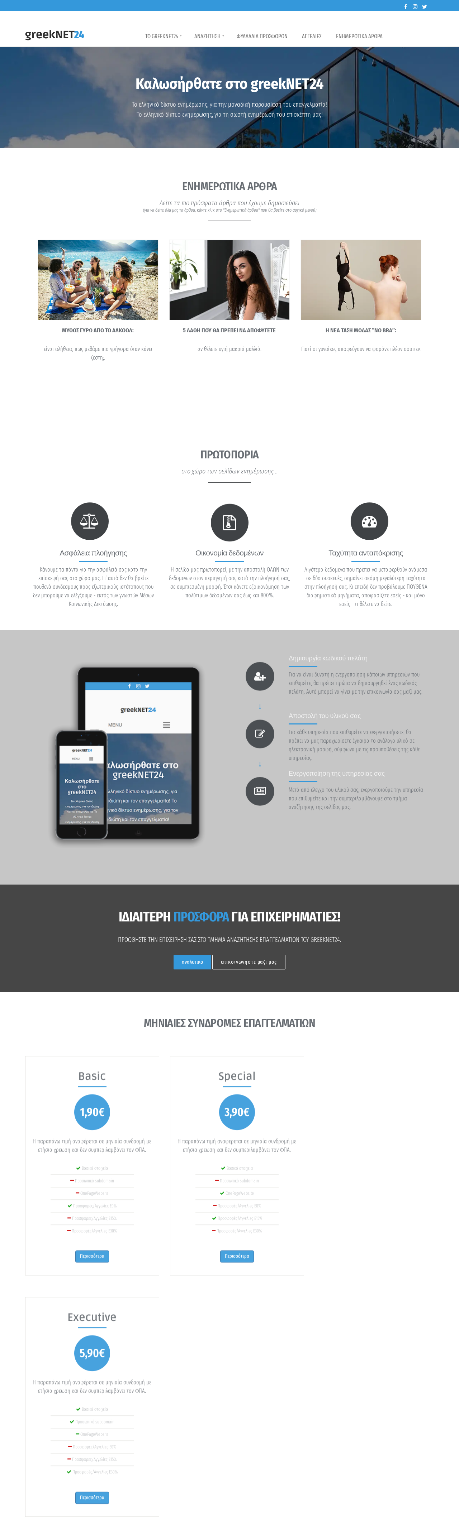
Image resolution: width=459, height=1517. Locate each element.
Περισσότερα (405, 1334)
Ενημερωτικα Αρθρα (359, 36)
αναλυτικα (192, 962)
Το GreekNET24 (163, 36)
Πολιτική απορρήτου (356, 1508)
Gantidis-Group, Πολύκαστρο (183, 1508)
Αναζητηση (209, 36)
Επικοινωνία (414, 1508)
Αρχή (329, 1508)
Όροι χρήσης (388, 1508)
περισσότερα (47, 1467)
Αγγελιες (312, 36)
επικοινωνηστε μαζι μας (249, 962)
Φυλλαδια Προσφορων (262, 36)
